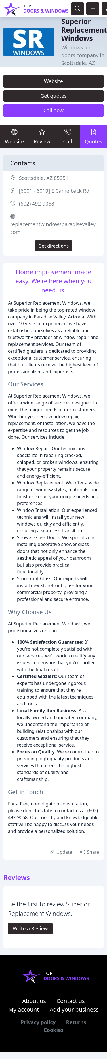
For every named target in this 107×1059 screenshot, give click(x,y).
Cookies (53, 1029)
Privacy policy (38, 1022)
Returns (76, 1022)
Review (42, 136)
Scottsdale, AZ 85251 (43, 178)
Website (53, 81)
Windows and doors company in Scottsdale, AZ (82, 55)
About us (34, 1001)
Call (67, 136)
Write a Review (30, 928)
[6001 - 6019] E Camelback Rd (54, 190)
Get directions (53, 246)
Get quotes (53, 95)
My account (23, 1009)
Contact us (70, 1001)
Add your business (74, 1009)
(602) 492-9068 (36, 203)
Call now (53, 110)
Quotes (93, 136)
